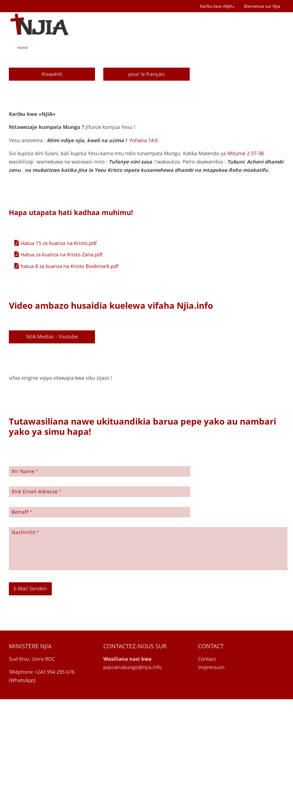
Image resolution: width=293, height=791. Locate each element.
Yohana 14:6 (143, 231)
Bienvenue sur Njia (262, 6)
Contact (207, 750)
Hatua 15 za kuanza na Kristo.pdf (58, 334)
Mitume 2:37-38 (245, 245)
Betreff (20, 603)
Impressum (211, 758)
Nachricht (24, 624)
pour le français (146, 165)
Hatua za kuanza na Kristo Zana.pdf (61, 346)
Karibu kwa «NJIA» (217, 6)
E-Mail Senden (30, 680)
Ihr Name (23, 562)
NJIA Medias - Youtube (52, 428)
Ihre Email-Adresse (35, 583)
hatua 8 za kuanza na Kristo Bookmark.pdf (69, 357)
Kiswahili (52, 165)
